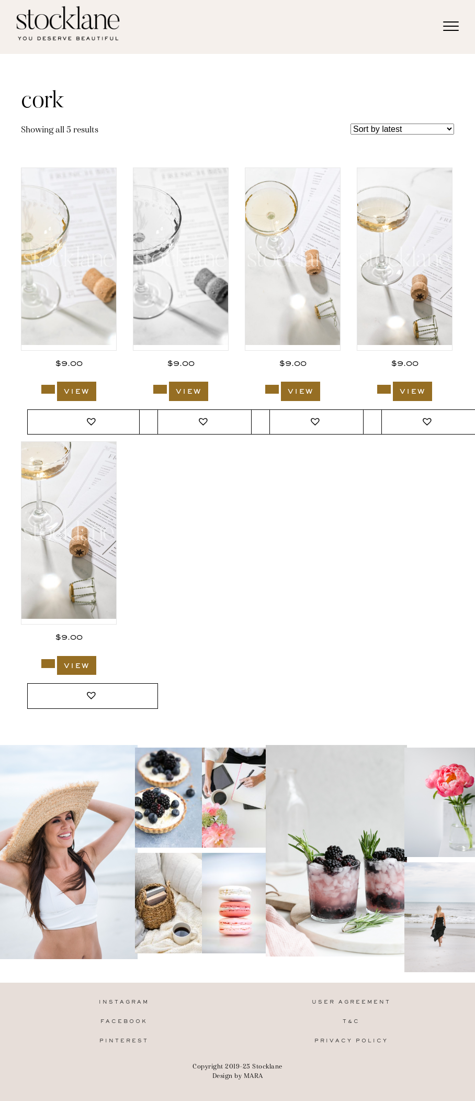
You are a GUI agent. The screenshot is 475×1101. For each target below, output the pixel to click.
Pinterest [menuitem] (124, 1041)
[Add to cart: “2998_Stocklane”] (384, 389)
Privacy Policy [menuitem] (351, 1041)
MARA (253, 1076)
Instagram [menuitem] (124, 1002)
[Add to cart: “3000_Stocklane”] (48, 389)
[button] (92, 422)
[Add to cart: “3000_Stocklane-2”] (160, 389)
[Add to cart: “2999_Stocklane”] (272, 389)
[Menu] (451, 27)
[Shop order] (402, 129)
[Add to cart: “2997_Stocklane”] (48, 663)
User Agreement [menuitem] (351, 1002)
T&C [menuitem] (351, 1021)
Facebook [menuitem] (124, 1021)
